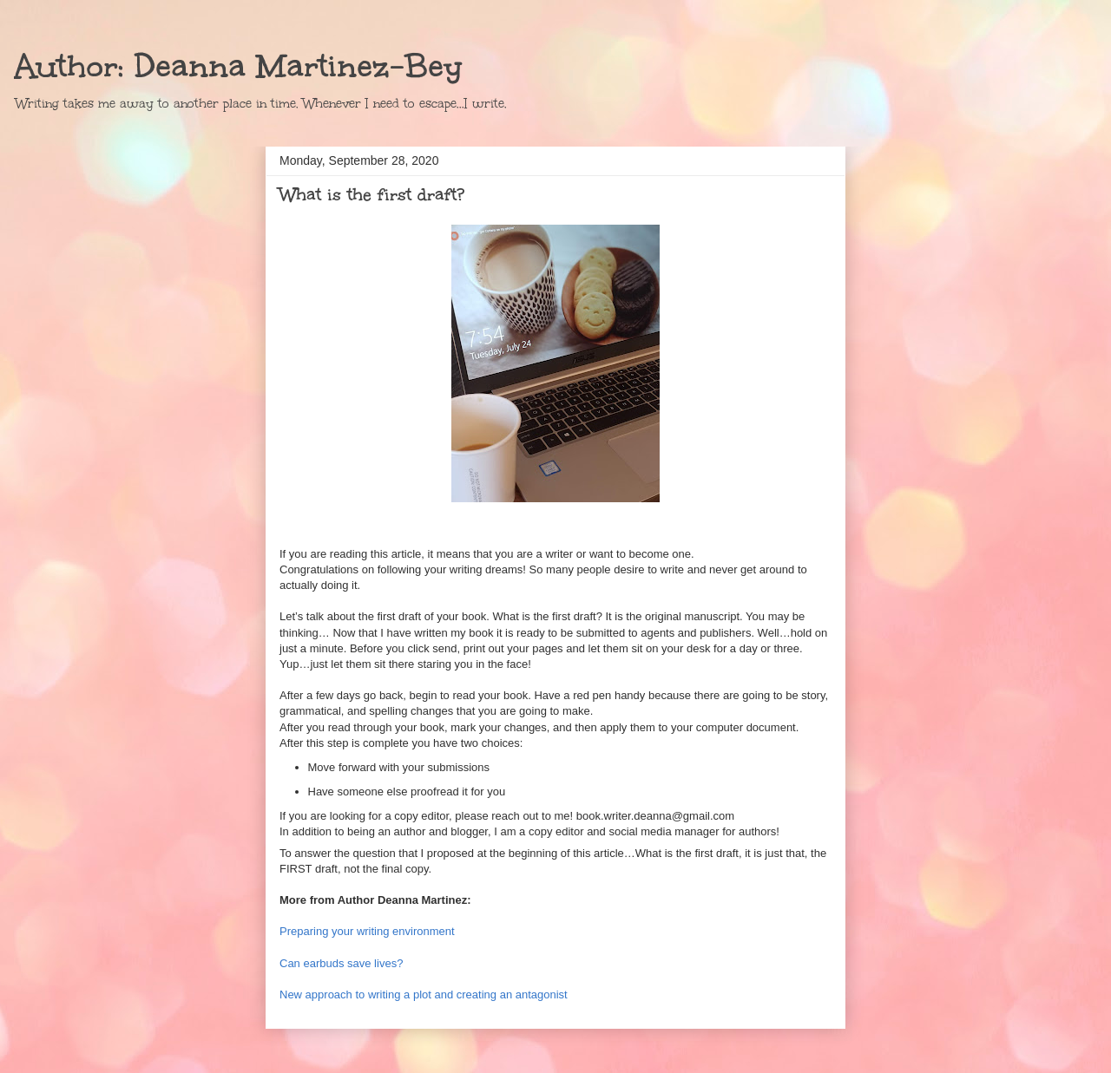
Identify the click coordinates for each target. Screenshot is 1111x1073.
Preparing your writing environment (367, 931)
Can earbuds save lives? (341, 963)
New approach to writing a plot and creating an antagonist (424, 994)
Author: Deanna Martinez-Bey (238, 66)
